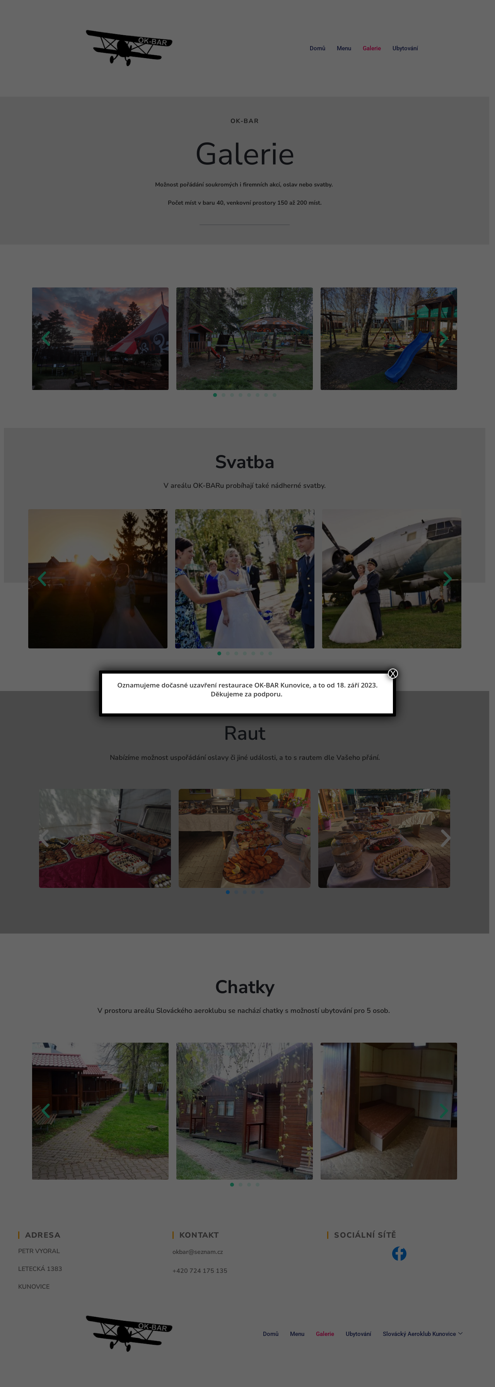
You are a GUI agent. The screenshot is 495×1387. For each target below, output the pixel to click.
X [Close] (393, 674)
